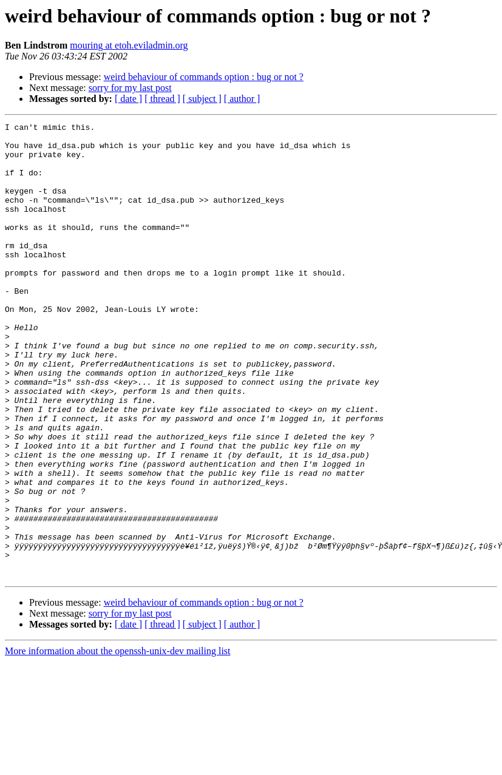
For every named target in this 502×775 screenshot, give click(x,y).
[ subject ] (202, 98)
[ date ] (128, 98)
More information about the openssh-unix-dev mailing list (118, 742)
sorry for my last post (130, 88)
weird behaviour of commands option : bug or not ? (204, 77)
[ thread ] (162, 98)
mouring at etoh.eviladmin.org (129, 45)
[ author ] (242, 98)
